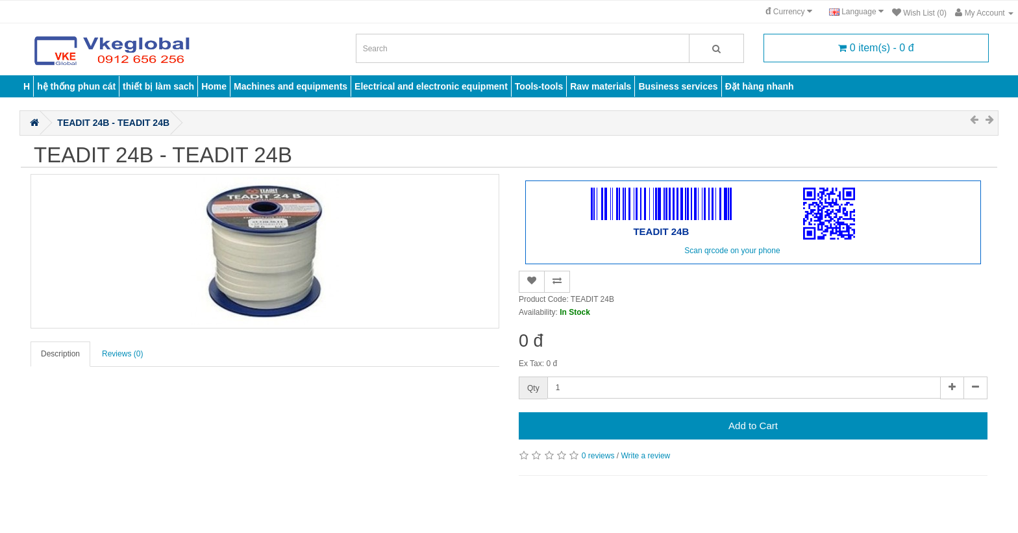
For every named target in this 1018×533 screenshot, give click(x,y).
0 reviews (598, 455)
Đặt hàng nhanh (759, 86)
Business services (677, 86)
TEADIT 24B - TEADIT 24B (113, 123)
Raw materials (600, 86)
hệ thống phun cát (76, 86)
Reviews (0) (122, 353)
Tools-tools (539, 86)
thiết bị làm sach (158, 86)
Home (214, 86)
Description (60, 353)
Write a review (645, 455)
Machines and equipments (290, 86)
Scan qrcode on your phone (732, 250)
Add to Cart (753, 425)
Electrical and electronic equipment (431, 86)
